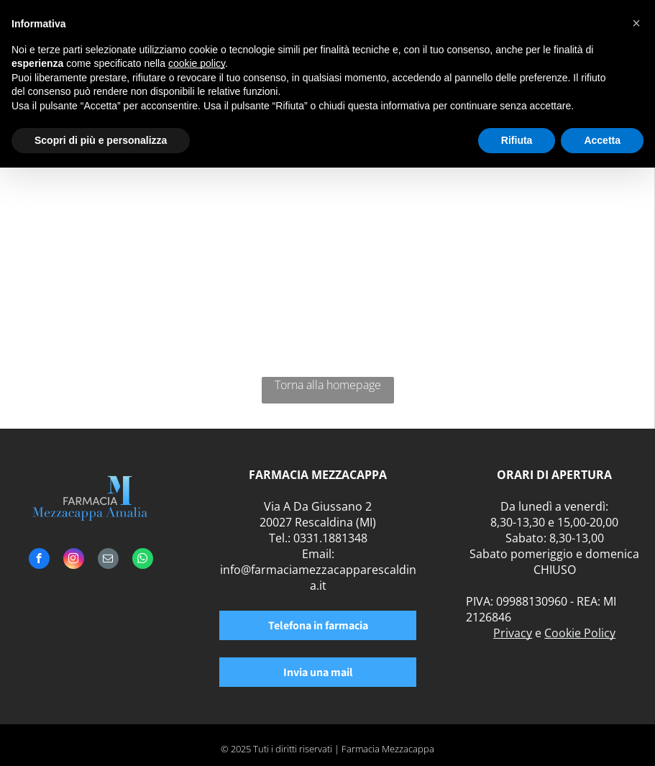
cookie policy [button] (196, 63)
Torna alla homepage (328, 385)
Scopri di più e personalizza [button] (101, 140)
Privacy (512, 633)
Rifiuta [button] (517, 140)
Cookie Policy (579, 633)
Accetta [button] (602, 140)
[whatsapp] (142, 560)
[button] (636, 23)
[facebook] (39, 560)
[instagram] (73, 560)
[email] (108, 560)
